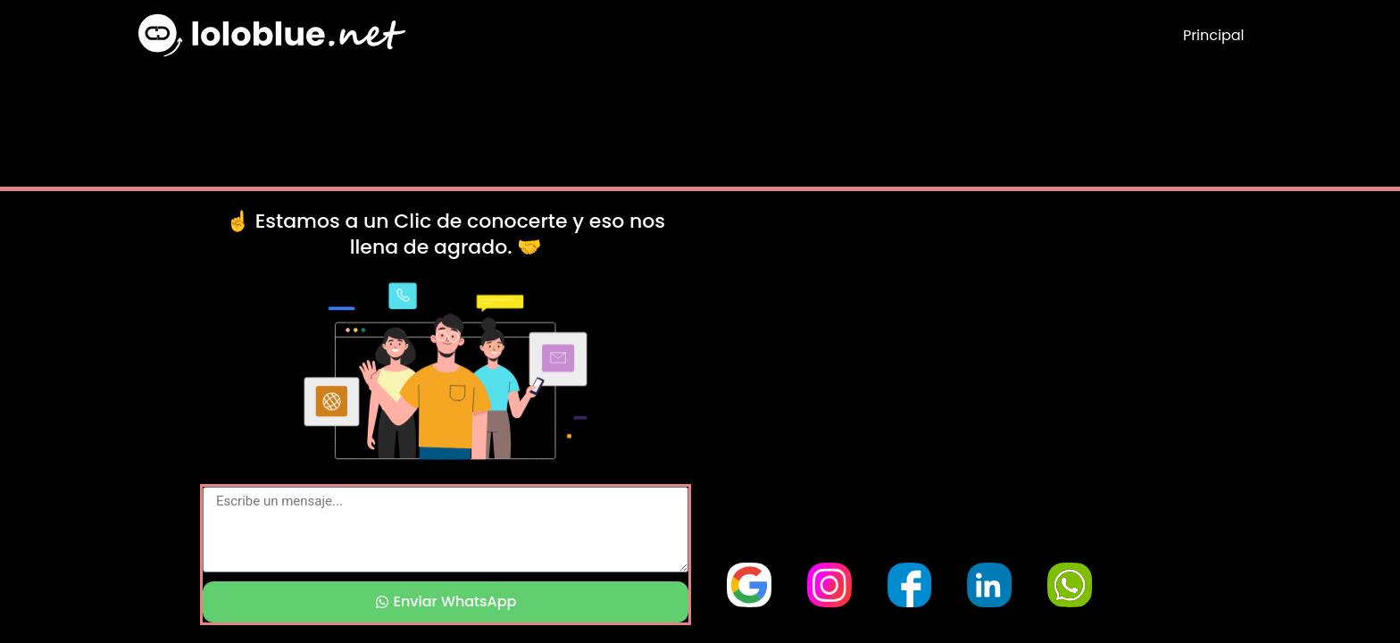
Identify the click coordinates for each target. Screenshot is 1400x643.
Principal (1214, 35)
